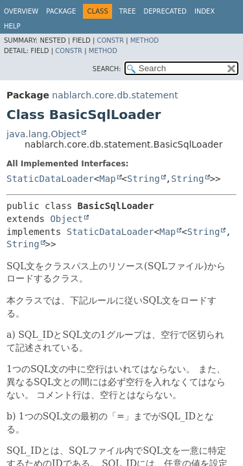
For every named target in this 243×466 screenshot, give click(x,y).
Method (144, 40)
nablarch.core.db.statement (115, 95)
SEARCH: (107, 68)
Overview (21, 11)
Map (107, 178)
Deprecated (165, 11)
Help (12, 26)
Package (61, 11)
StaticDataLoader (50, 178)
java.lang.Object (43, 134)
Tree (127, 11)
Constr (110, 40)
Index (204, 11)
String (143, 178)
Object (66, 219)
